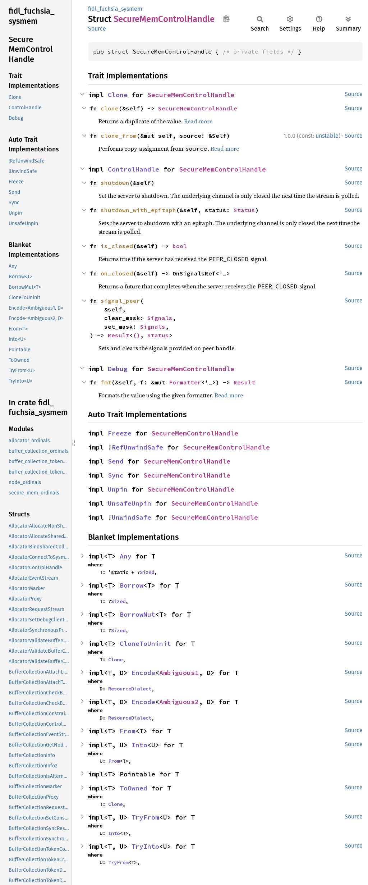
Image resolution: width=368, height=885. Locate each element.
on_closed (117, 273)
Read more (198, 121)
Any (126, 556)
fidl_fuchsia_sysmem (115, 8)
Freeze (120, 433)
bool (179, 246)
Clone (118, 95)
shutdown (115, 182)
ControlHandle (133, 169)
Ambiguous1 (179, 673)
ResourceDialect (129, 688)
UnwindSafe (131, 517)
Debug (118, 369)
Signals (159, 317)
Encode (143, 673)
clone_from (119, 135)
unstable (327, 135)
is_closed (117, 246)
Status (244, 210)
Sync (116, 475)
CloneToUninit (145, 643)
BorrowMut (137, 614)
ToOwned (133, 788)
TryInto (145, 846)
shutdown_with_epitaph (138, 210)
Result (118, 335)
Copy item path (226, 19)
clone (110, 108)
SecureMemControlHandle (190, 95)
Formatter (185, 382)
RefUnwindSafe (137, 447)
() (136, 335)
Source (97, 28)
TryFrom (145, 817)
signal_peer (120, 300)
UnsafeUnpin (129, 503)
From (127, 731)
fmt (106, 382)
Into (139, 745)
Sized (147, 572)
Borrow (131, 585)
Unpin (118, 489)
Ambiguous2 (179, 702)
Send (116, 461)
